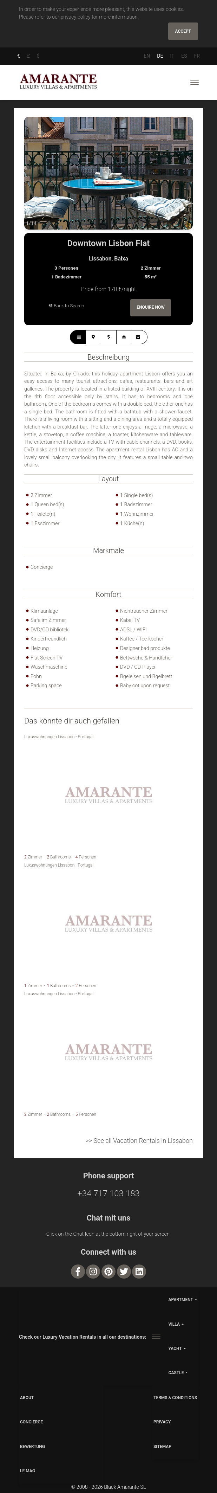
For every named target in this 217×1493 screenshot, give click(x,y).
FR (197, 56)
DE (160, 56)
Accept (183, 31)
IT (172, 56)
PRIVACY (162, 1422)
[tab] (78, 337)
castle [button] (176, 1373)
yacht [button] (175, 1348)
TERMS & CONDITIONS (175, 1398)
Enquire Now (151, 307)
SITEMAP (162, 1446)
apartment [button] (181, 1300)
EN (147, 56)
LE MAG (27, 1471)
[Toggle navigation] (194, 82)
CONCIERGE (31, 1422)
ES (184, 56)
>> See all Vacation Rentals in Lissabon (139, 1141)
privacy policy (75, 17)
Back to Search (66, 305)
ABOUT (27, 1398)
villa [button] (174, 1324)
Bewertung (32, 1446)
